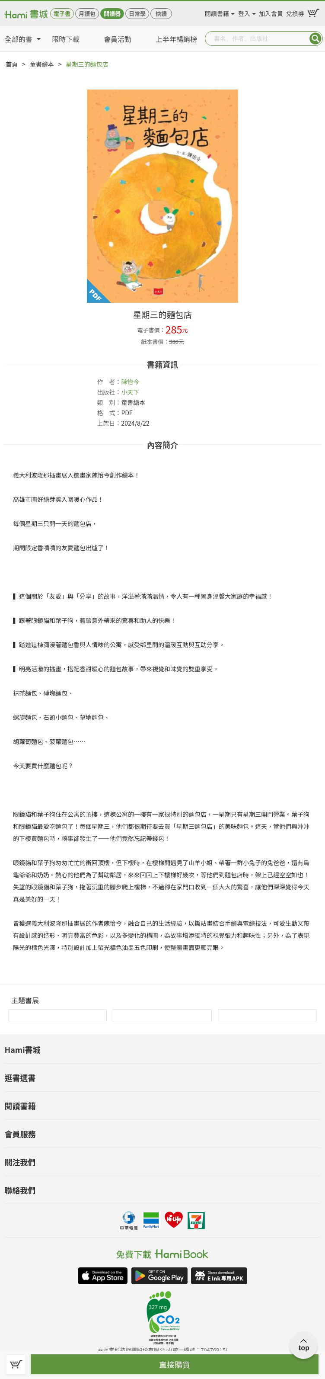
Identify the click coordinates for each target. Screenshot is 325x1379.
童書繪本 (42, 64)
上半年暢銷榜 (176, 39)
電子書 (62, 14)
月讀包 (87, 14)
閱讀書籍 (217, 12)
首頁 (12, 64)
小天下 (130, 392)
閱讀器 (112, 14)
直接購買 (174, 1364)
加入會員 (271, 12)
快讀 (161, 14)
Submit (315, 38)
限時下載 (66, 39)
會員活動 (117, 39)
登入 (244, 12)
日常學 (137, 14)
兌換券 (295, 12)
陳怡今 (130, 381)
